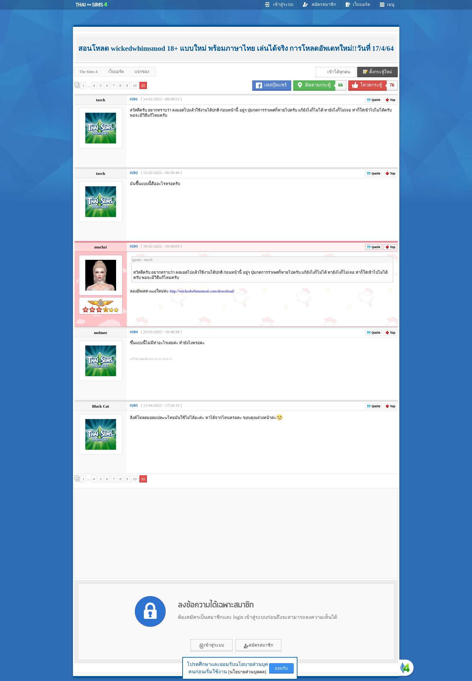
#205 (134, 405)
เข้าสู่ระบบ (279, 4)
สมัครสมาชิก (319, 4)
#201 (134, 99)
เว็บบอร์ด (357, 4)
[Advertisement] (128, 533)
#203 (134, 246)
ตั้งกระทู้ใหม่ (377, 71)
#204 (134, 331)
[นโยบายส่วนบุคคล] (247, 672)
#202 (134, 172)
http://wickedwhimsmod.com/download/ (202, 291)
